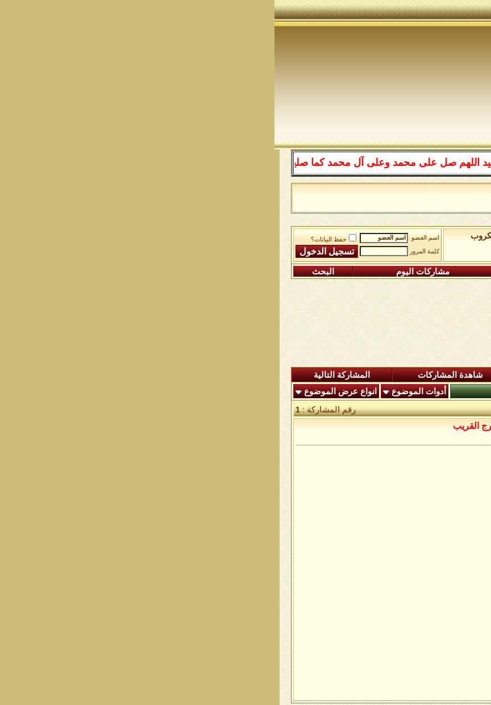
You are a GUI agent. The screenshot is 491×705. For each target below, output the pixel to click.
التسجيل (432, 271)
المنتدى (447, 374)
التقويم (252, 271)
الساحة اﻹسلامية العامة (335, 235)
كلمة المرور (150, 251)
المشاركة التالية (67, 374)
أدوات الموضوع (144, 391)
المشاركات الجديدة (361, 374)
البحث (49, 271)
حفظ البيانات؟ (59, 239)
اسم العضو (151, 238)
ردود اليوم (267, 374)
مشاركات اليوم (148, 271)
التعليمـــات (339, 271)
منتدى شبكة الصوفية (423, 235)
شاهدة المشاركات (176, 374)
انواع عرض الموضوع (66, 391)
